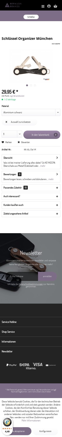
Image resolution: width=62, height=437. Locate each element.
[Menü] (42, 6)
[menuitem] (42, 6)
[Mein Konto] (49, 7)
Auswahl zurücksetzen (17, 122)
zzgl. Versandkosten (17, 96)
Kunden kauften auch (13, 205)
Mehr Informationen (31, 420)
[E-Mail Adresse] (21, 276)
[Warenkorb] (55, 7)
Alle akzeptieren (18, 431)
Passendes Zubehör (15, 187)
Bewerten (24, 142)
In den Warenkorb (45, 135)
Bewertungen (9, 174)
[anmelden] (47, 276)
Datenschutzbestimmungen (31, 284)
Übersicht (7, 157)
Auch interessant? (11, 196)
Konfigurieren (45, 431)
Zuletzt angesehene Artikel (15, 213)
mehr (42, 165)
